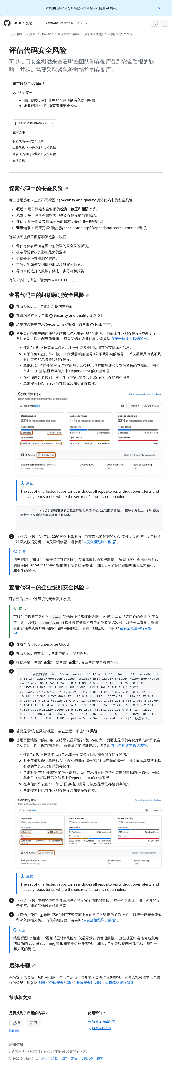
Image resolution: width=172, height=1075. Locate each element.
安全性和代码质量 (23, 34)
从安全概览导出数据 (99, 541)
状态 (64, 1058)
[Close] (159, 7)
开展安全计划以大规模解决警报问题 (105, 982)
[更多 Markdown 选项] (52, 122)
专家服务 (87, 1058)
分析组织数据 (93, 34)
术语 (44, 1058)
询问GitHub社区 (101, 1021)
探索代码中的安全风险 (38, 188)
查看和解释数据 (69, 34)
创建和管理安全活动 (55, 982)
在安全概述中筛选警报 (129, 338)
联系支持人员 (99, 1028)
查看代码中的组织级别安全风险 (49, 294)
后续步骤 (22, 965)
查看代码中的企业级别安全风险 (49, 587)
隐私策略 (14, 1031)
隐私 (54, 1058)
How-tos (47, 34)
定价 (74, 1058)
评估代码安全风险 (120, 34)
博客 (100, 1058)
